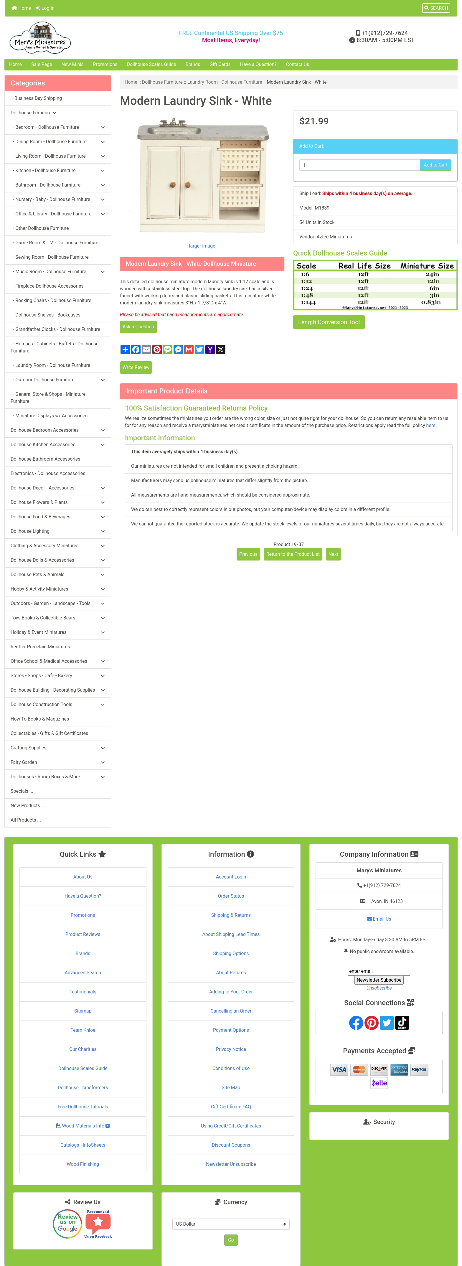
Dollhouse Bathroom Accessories (45, 459)
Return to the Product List (293, 554)
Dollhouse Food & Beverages (58, 517)
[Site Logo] (80, 37)
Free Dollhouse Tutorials (83, 1107)
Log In (45, 8)
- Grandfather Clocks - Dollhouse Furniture (55, 329)
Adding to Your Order (231, 992)
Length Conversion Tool (329, 322)
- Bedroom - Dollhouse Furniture (58, 127)
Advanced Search (83, 972)
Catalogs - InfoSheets (82, 1145)
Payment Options (231, 1030)
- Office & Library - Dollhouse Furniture (58, 214)
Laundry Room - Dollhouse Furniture (224, 82)
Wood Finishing (83, 1164)
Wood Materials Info (83, 1126)
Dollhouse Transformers (83, 1087)
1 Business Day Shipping (36, 98)
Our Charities (82, 1049)
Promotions (105, 64)
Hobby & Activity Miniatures (58, 589)
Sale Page (41, 64)
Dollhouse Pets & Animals (58, 574)
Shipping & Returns (231, 915)
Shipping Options (231, 953)
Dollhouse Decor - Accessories (58, 488)
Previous (248, 554)
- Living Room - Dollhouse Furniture (58, 156)
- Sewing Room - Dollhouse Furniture (50, 257)
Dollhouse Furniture (162, 82)
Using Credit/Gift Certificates (231, 1126)
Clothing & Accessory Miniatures (58, 545)
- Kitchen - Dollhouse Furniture (58, 170)
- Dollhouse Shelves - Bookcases (45, 315)
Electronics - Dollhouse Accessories (48, 473)
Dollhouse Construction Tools (58, 704)
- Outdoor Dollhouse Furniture (58, 380)
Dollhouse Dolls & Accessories (58, 560)
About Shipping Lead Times (231, 934)
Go (231, 1240)
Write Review (136, 367)
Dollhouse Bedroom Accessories (58, 430)
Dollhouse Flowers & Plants (58, 502)
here (430, 425)
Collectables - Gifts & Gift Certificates (49, 733)
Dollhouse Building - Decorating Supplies (58, 690)
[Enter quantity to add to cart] (359, 165)
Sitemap (83, 1011)
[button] (436, 8)
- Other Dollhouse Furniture (40, 228)
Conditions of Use (231, 1068)
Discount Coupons (231, 1145)
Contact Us (297, 64)
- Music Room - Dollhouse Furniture (58, 271)
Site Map (231, 1087)
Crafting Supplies (58, 748)
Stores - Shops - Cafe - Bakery (58, 675)
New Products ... (28, 805)
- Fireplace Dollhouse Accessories (47, 286)
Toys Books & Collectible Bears (58, 618)
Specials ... (22, 791)
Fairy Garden (58, 762)
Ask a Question (138, 326)
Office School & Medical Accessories (58, 661)
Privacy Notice (231, 1049)
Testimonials (83, 992)
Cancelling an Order (230, 1011)
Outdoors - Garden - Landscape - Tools (58, 603)
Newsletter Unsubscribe (231, 1164)
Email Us (379, 919)
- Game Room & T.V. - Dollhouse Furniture (54, 242)
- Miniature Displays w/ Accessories (49, 415)
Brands (193, 64)
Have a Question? (258, 64)
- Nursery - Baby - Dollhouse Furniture (58, 199)
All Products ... (26, 820)
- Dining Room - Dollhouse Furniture (58, 141)
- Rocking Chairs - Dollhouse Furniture (51, 300)
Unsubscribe (379, 988)
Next (333, 554)
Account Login (231, 877)
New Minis (73, 64)
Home (21, 8)
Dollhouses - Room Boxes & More (58, 776)
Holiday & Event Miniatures (58, 632)
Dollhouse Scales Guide (151, 64)
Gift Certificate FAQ (231, 1107)
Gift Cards (220, 64)
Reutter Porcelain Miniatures (40, 647)
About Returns (231, 972)
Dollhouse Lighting (58, 531)
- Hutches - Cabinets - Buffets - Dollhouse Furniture (54, 347)
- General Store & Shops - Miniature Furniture (48, 397)
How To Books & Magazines (40, 719)
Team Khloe (82, 1030)
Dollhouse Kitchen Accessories (58, 444)
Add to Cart (436, 165)
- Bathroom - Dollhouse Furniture (58, 185)
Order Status (231, 896)
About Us (83, 877)
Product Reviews (82, 934)
